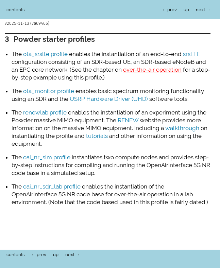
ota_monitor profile (48, 90)
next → (203, 9)
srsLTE (191, 53)
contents (15, 9)
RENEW (128, 119)
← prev (169, 9)
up (186, 9)
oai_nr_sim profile (46, 156)
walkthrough (182, 127)
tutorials (97, 135)
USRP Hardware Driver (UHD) (109, 98)
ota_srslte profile (45, 53)
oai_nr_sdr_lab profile (52, 185)
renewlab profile (45, 111)
